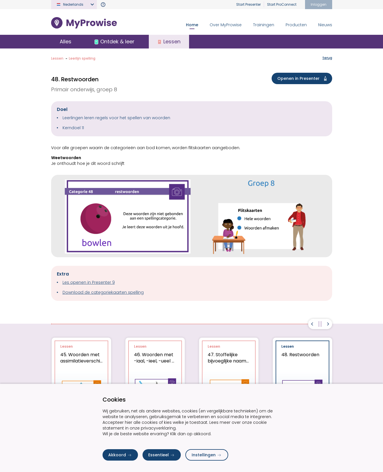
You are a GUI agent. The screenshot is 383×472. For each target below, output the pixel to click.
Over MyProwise (226, 25)
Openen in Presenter (303, 78)
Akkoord (120, 455)
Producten (296, 25)
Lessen (57, 58)
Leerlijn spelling (82, 58)
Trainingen (263, 25)
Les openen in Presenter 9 (89, 282)
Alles (65, 41)
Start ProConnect (281, 4)
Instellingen (207, 455)
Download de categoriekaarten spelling (103, 292)
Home (192, 25)
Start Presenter (248, 4)
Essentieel (161, 455)
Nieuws (325, 25)
